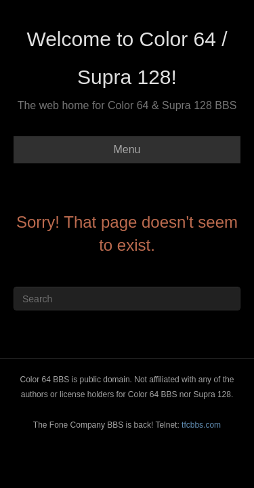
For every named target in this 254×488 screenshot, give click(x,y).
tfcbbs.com (201, 425)
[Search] (127, 298)
